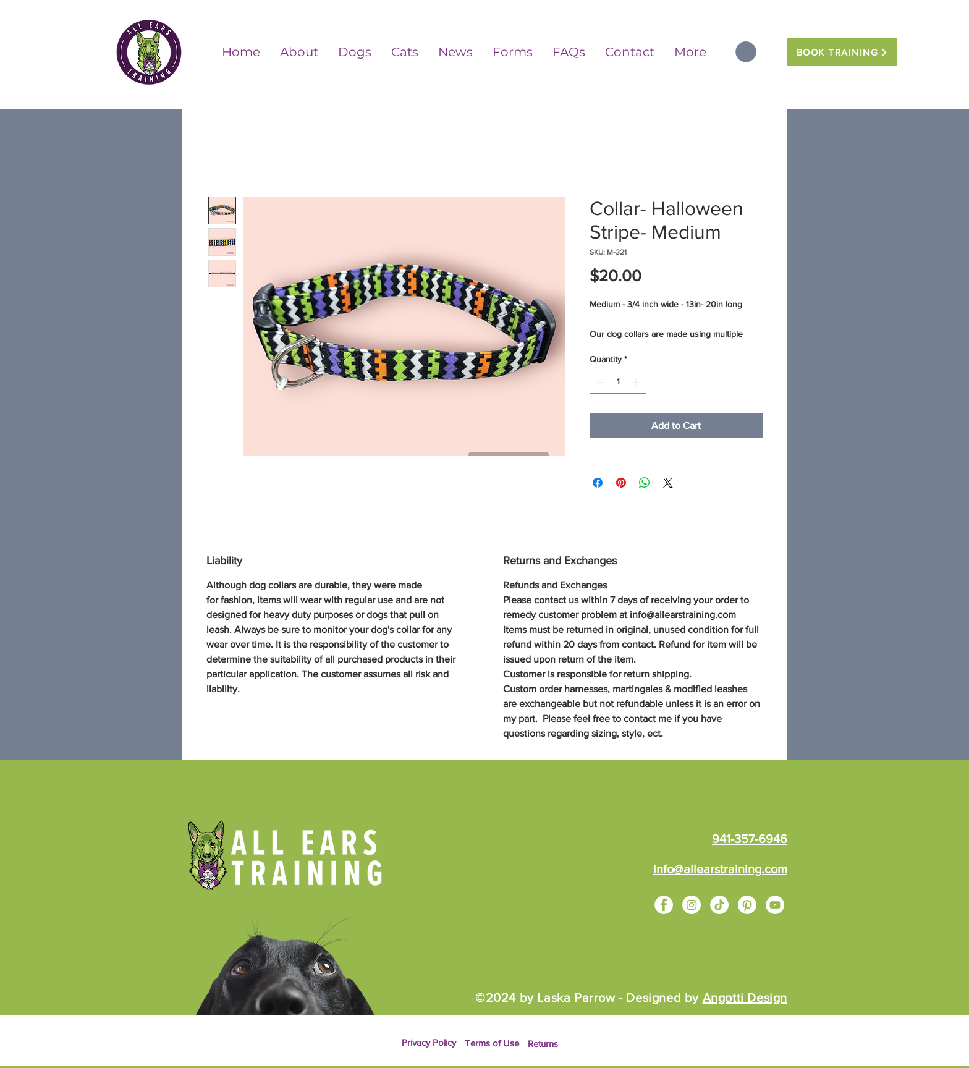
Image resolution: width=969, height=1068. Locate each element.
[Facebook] (663, 905)
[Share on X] (668, 482)
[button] (745, 51)
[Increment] (637, 382)
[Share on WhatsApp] (644, 482)
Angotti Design (745, 997)
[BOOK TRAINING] (842, 52)
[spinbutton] (618, 382)
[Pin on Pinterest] (621, 482)
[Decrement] (599, 382)
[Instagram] (691, 905)
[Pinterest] (747, 905)
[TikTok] (719, 905)
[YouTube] (775, 905)
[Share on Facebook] (597, 482)
